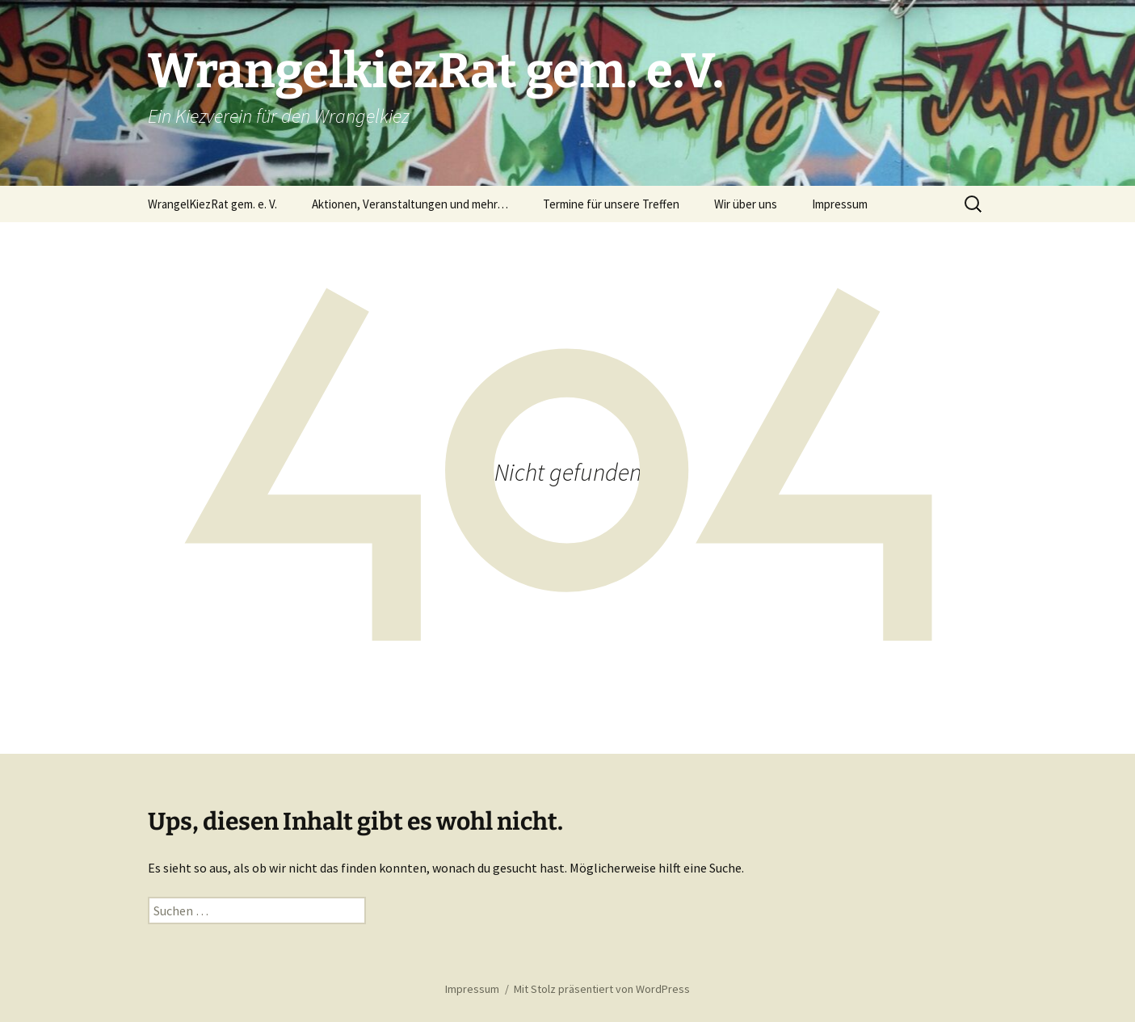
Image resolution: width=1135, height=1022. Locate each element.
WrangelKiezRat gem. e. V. (212, 204)
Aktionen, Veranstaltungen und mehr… (410, 204)
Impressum (840, 204)
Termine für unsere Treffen (611, 204)
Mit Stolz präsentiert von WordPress (602, 989)
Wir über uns (745, 204)
